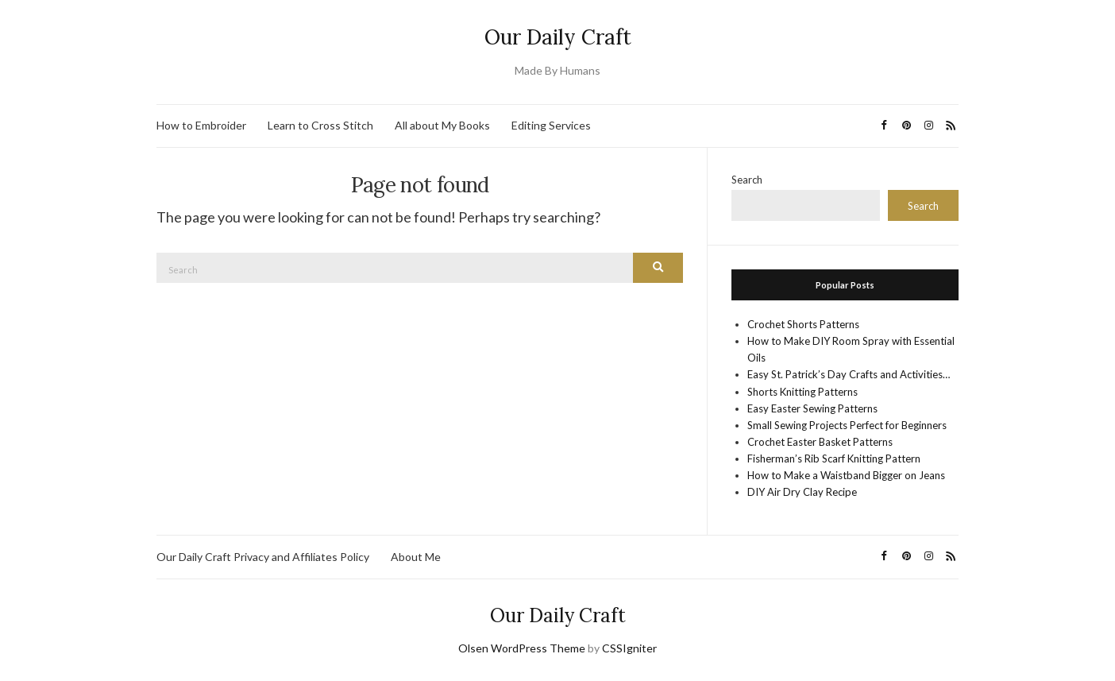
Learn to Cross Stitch (320, 125)
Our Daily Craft (557, 37)
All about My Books (442, 125)
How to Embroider (201, 125)
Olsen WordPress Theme (521, 648)
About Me (416, 556)
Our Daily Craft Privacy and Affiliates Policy (262, 556)
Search (746, 179)
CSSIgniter (629, 648)
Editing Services (551, 125)
